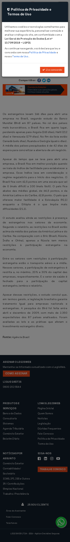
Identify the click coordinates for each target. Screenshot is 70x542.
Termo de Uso (20, 56)
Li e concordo (52, 70)
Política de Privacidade (42, 52)
